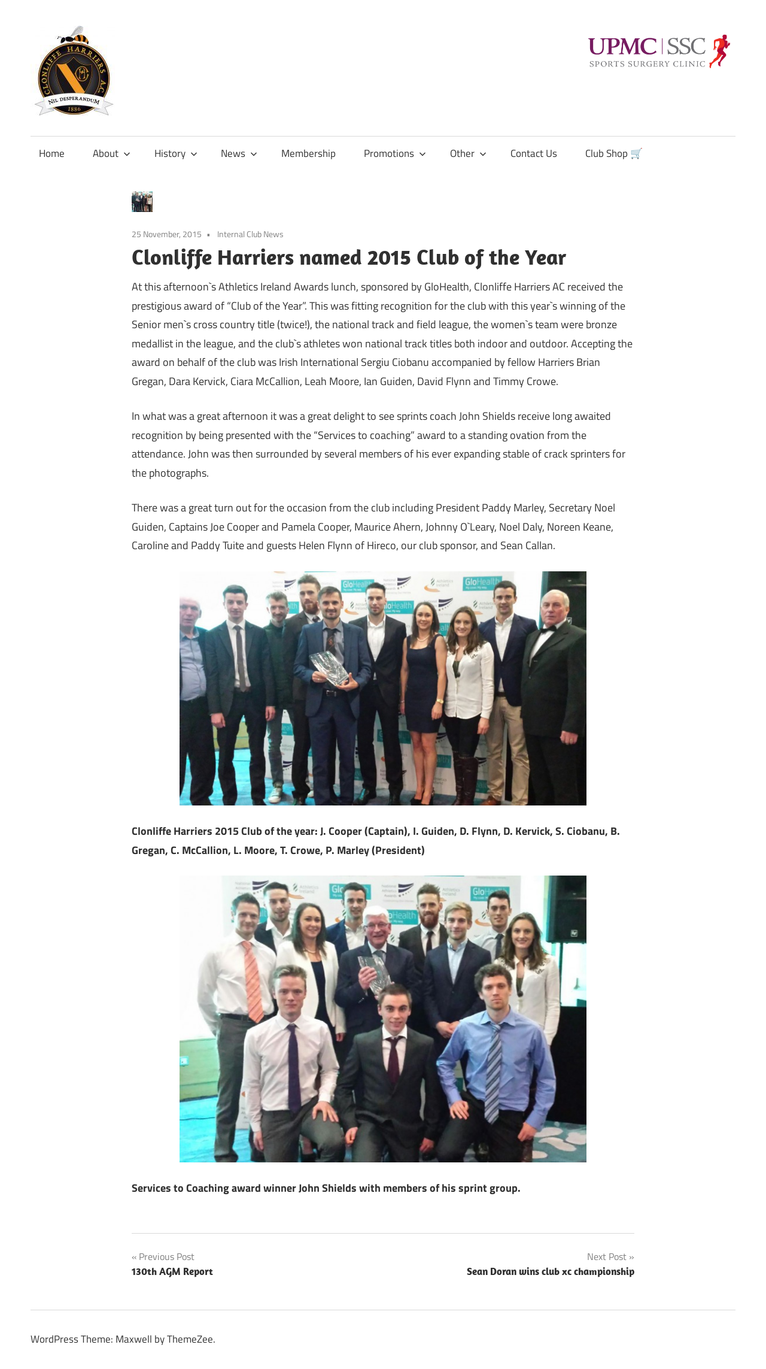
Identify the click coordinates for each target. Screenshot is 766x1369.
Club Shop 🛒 (614, 153)
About (111, 153)
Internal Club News (250, 234)
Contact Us (533, 153)
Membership (308, 153)
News (239, 153)
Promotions (395, 153)
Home (52, 153)
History (175, 153)
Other (468, 153)
